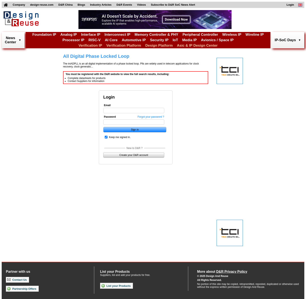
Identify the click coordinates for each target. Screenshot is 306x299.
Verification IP (90, 45)
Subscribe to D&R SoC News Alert (173, 4)
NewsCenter (10, 40)
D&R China (65, 4)
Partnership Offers (21, 288)
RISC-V (95, 40)
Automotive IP (134, 40)
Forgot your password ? (151, 116)
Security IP (159, 40)
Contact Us (17, 279)
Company (19, 4)
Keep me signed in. (120, 137)
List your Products (116, 285)
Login (290, 4)
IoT (175, 40)
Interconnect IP (117, 35)
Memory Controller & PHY (156, 35)
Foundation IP (44, 35)
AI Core (111, 40)
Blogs (81, 4)
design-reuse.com (41, 4)
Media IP (189, 40)
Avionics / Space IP (217, 40)
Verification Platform (123, 45)
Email (107, 105)
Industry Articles (100, 4)
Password (110, 116)
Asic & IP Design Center (197, 45)
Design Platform (159, 45)
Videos (141, 4)
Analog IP (68, 35)
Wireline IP (254, 35)
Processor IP (73, 40)
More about (222, 271)
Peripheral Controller (200, 35)
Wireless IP (231, 35)
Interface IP (90, 35)
